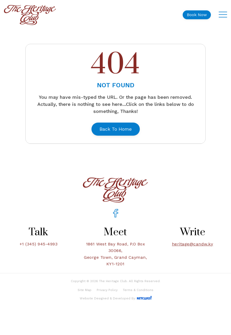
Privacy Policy (107, 297)
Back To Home (116, 127)
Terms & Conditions (138, 297)
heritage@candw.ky (192, 248)
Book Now (197, 12)
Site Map (84, 297)
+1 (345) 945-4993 (39, 248)
